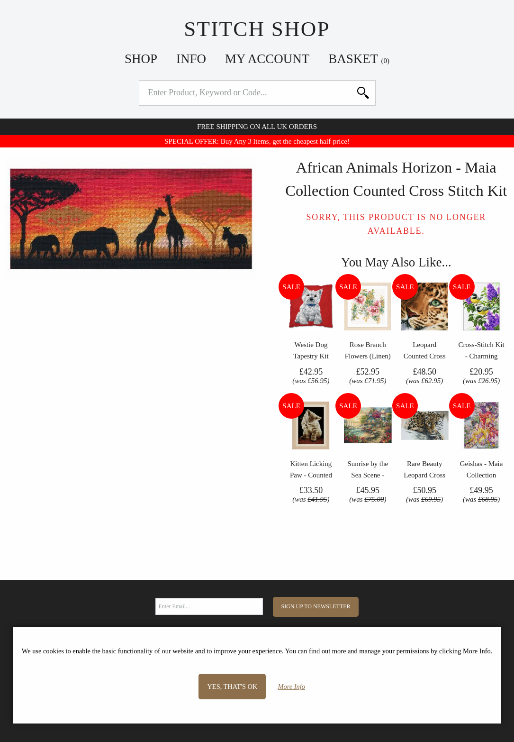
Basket (358, 59)
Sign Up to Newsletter (316, 606)
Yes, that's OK (232, 686)
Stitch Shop (257, 29)
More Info (291, 686)
